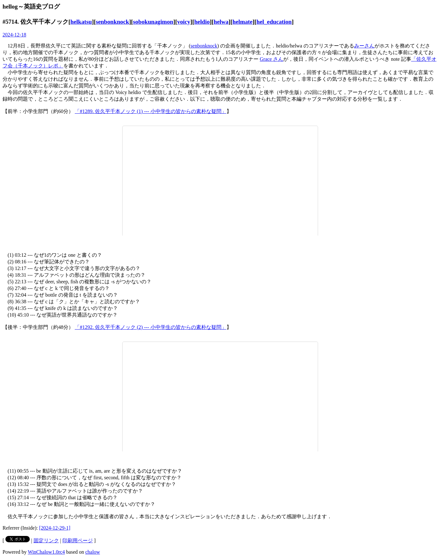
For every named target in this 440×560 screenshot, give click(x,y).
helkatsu (81, 21)
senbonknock (112, 21)
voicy (183, 21)
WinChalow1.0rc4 (46, 552)
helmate (242, 21)
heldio (202, 21)
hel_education (274, 21)
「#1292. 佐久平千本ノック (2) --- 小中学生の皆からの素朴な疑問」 (150, 327)
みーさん (364, 45)
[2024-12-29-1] (55, 528)
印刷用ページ (77, 540)
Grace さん (271, 59)
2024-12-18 (14, 34)
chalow (92, 552)
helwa (221, 21)
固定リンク (46, 540)
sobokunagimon (153, 21)
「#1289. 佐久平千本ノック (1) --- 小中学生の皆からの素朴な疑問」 (150, 111)
